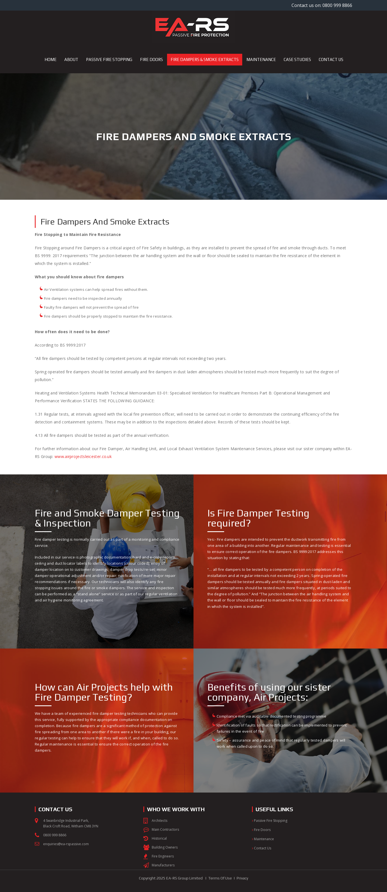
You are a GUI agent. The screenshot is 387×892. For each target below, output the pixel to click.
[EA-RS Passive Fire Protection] (193, 27)
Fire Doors (261, 829)
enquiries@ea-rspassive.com (66, 844)
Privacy (242, 878)
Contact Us (261, 848)
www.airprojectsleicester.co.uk (84, 456)
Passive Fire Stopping (269, 820)
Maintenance (263, 839)
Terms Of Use (220, 878)
